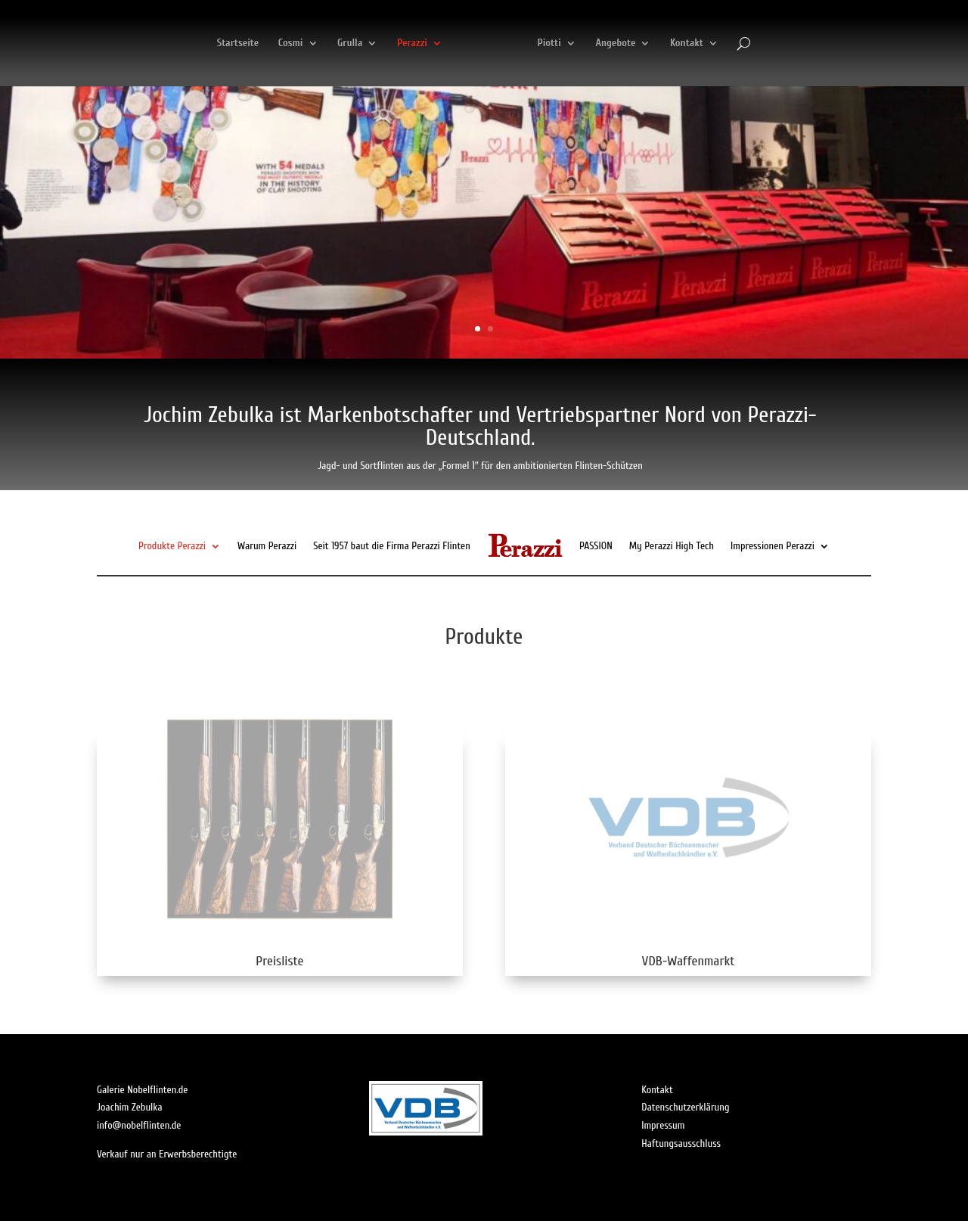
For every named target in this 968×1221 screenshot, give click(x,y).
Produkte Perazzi (172, 545)
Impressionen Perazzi (772, 545)
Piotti (630, 43)
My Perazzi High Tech (671, 545)
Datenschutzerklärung (685, 1107)
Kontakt (768, 43)
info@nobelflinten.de (139, 1125)
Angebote (697, 43)
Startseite (156, 43)
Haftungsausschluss (681, 1143)
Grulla (268, 43)
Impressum (662, 1125)
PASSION (596, 545)
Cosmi (209, 43)
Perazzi (330, 43)
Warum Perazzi (266, 545)
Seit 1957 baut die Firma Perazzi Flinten (391, 545)
